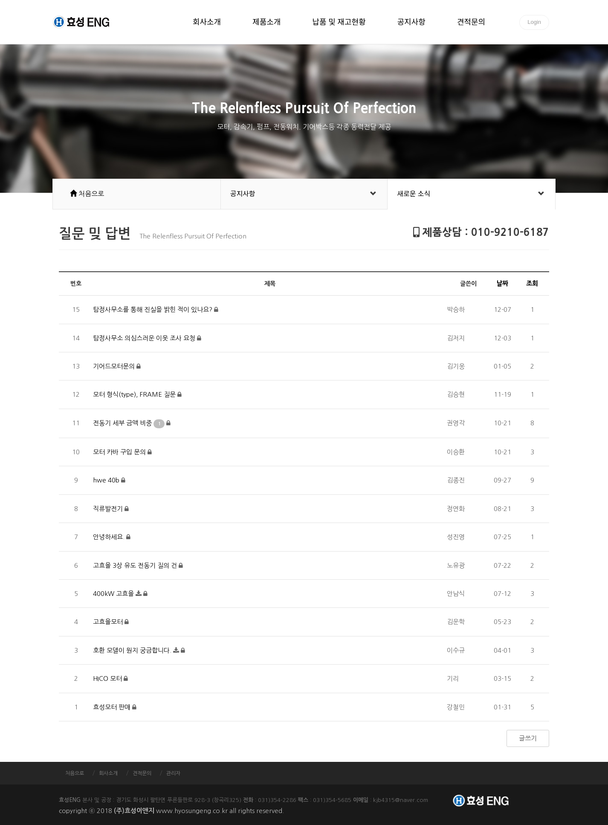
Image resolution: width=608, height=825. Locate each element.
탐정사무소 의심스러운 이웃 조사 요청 (145, 338)
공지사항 (411, 22)
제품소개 (266, 22)
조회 (532, 283)
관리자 (173, 773)
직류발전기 (108, 508)
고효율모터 (108, 622)
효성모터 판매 (112, 707)
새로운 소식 (413, 193)
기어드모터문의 (114, 366)
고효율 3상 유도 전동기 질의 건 (136, 565)
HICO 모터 (108, 678)
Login (534, 22)
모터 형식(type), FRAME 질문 (135, 394)
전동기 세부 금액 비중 (129, 423)
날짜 (502, 283)
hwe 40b (107, 480)
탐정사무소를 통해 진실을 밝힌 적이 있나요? (153, 309)
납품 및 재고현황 (338, 22)
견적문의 (471, 22)
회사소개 (207, 22)
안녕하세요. (109, 537)
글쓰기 (528, 738)
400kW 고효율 (114, 593)
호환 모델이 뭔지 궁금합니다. (133, 650)
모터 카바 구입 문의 (120, 452)
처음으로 (74, 773)
